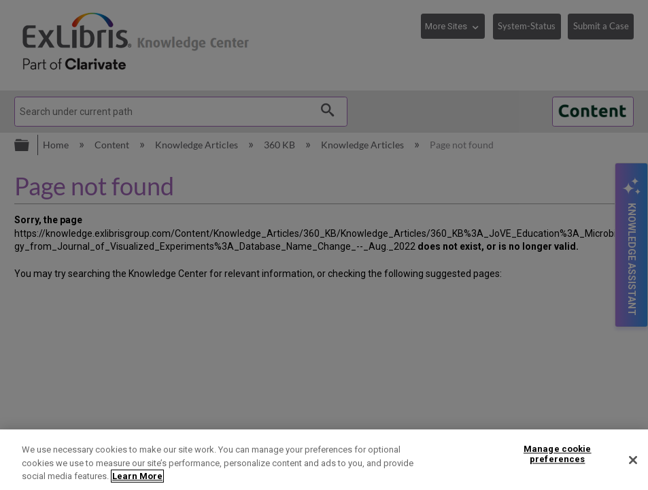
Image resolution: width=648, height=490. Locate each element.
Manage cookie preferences (558, 454)
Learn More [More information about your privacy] (137, 476)
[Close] (633, 460)
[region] (324, 459)
